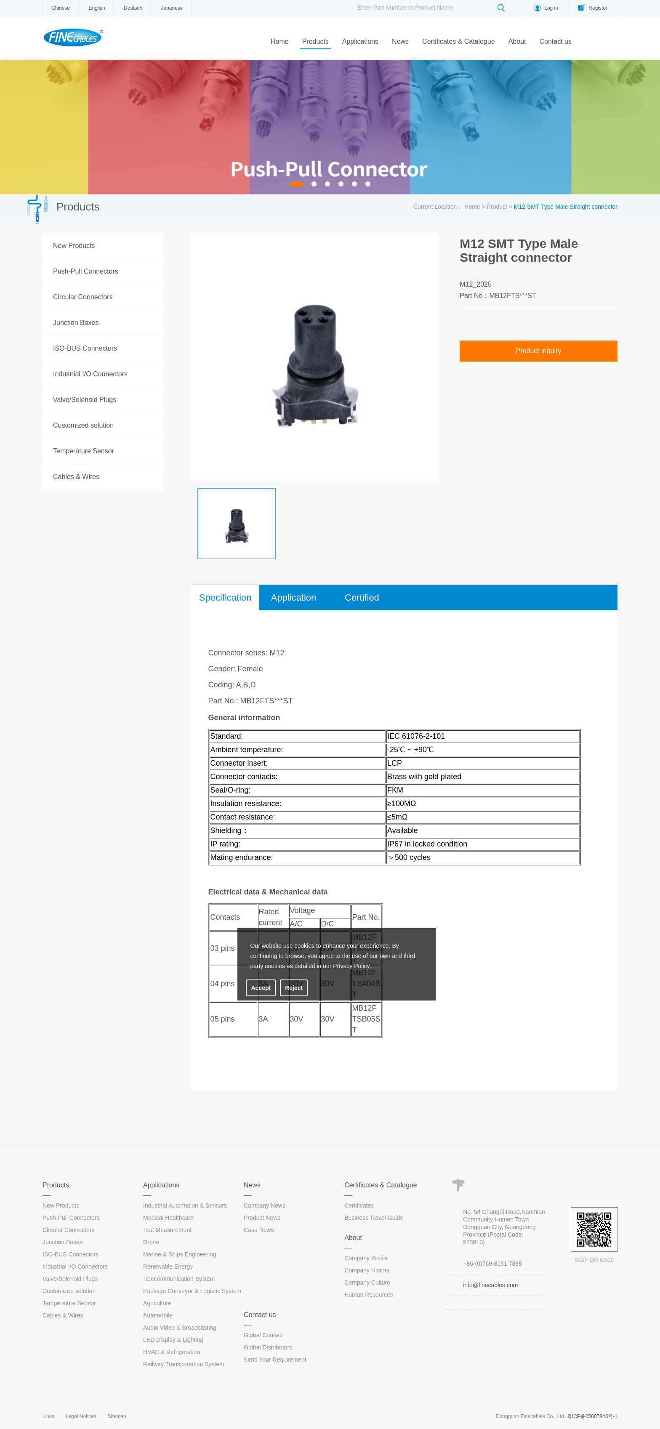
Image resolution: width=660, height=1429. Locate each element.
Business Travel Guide (373, 1217)
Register (597, 8)
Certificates (359, 1205)
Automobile (158, 1315)
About (517, 41)
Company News (264, 1205)
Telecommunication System (179, 1278)
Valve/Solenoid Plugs (84, 399)
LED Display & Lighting (173, 1339)
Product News (262, 1217)
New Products (74, 245)
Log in (551, 8)
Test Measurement (167, 1230)
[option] (330, 127)
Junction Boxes (76, 322)
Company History (366, 1270)
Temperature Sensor (83, 451)
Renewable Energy (168, 1266)
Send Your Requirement (275, 1359)
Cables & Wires (76, 476)
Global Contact (263, 1335)
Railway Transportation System (183, 1364)
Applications (360, 41)
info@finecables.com (490, 1285)
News (400, 41)
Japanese (172, 8)
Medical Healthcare (168, 1217)
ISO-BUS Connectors (85, 348)
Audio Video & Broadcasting (179, 1327)
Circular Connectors (82, 297)
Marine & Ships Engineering (179, 1254)
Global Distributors (268, 1347)
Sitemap (117, 1416)
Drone (151, 1242)
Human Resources (368, 1294)
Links (48, 1416)
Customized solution (83, 425)
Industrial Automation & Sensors (185, 1205)
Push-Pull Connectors (85, 271)
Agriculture (157, 1303)
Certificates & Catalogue (458, 41)
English (96, 8)
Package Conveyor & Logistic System (192, 1291)
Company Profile (366, 1258)
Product (497, 206)
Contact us (555, 41)
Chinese (60, 8)
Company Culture (367, 1282)
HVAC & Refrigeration (171, 1352)
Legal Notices (81, 1416)
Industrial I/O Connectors (90, 374)
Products (315, 41)
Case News (259, 1230)
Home (280, 41)
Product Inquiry (539, 350)
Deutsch (133, 8)
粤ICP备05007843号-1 (592, 1416)
